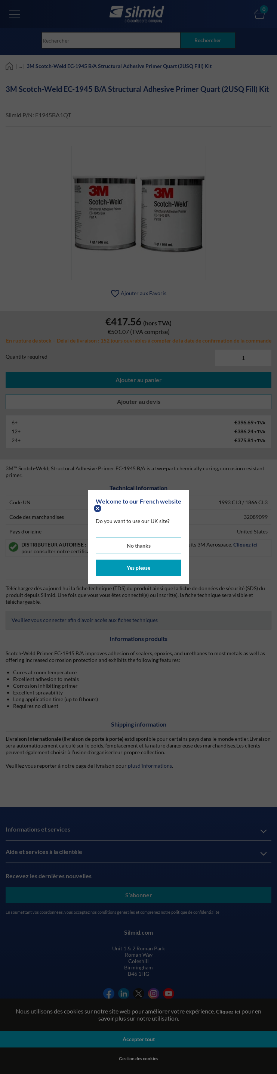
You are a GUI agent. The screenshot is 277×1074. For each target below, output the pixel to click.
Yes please (138, 567)
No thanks (139, 545)
